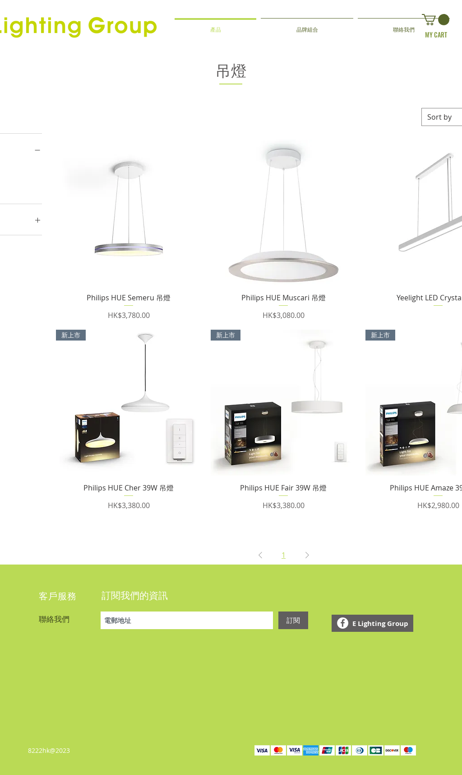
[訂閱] (293, 620)
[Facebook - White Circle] (342, 623)
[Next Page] (307, 555)
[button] (435, 19)
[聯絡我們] (69, 618)
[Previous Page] (260, 555)
